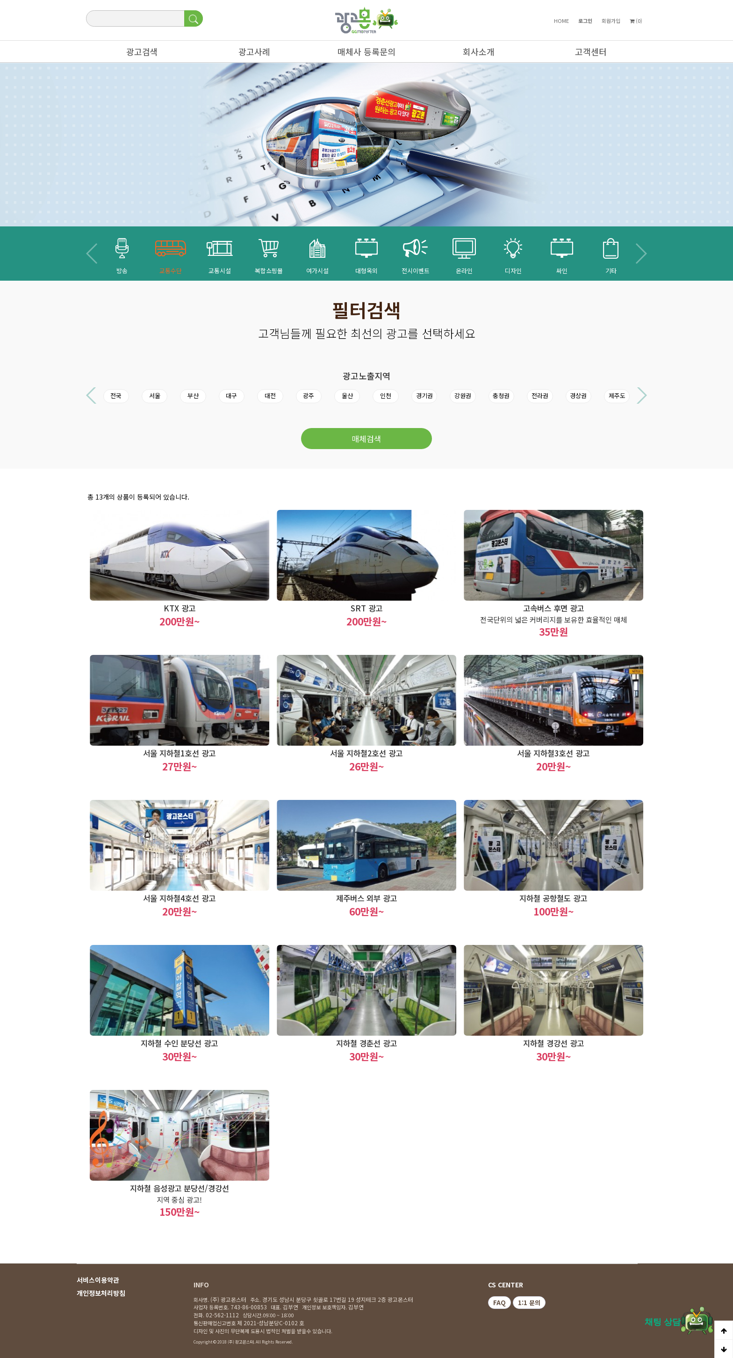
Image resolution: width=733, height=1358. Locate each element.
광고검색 (137, 53)
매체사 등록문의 (361, 53)
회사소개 (474, 53)
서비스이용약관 (98, 1280)
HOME (561, 20)
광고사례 (249, 53)
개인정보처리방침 (101, 1293)
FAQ (499, 1302)
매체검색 (366, 438)
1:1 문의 (529, 1302)
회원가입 (611, 20)
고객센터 (586, 53)
